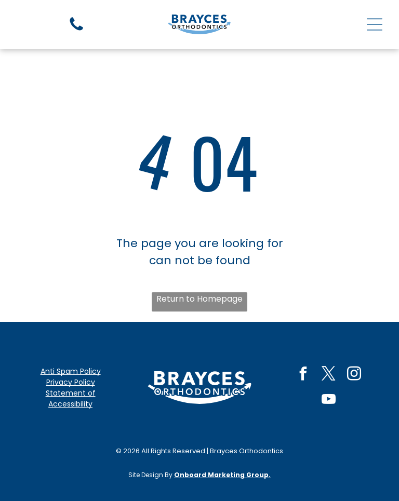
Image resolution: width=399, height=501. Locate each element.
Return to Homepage (199, 299)
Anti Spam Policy (71, 371)
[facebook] (302, 375)
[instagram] (353, 375)
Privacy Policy (70, 382)
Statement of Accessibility (71, 398)
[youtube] (328, 400)
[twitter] (328, 375)
